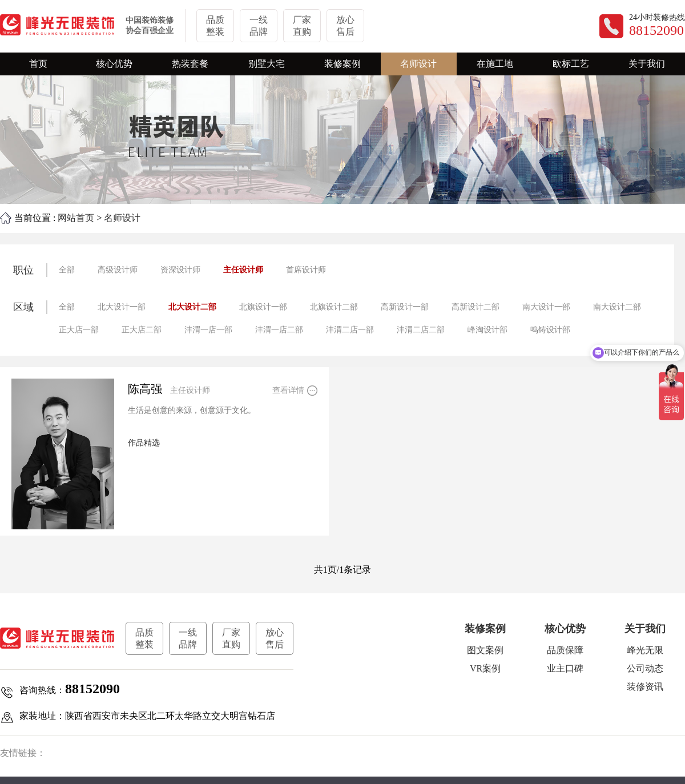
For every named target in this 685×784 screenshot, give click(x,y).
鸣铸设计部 (550, 329)
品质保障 (565, 650)
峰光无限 (645, 650)
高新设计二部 (475, 307)
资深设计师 (180, 270)
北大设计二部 (192, 307)
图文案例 (485, 650)
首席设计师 (306, 270)
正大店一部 (79, 329)
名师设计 (122, 218)
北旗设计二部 (334, 307)
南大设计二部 (617, 307)
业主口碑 (565, 668)
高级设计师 (118, 270)
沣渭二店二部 (421, 329)
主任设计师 (243, 270)
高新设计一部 (405, 307)
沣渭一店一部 (208, 329)
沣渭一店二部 (279, 329)
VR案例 (485, 668)
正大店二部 (142, 329)
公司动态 (645, 668)
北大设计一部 (122, 307)
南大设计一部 (546, 307)
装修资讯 (645, 686)
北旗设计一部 (263, 307)
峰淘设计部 (487, 329)
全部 (67, 270)
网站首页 (76, 218)
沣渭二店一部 (350, 329)
